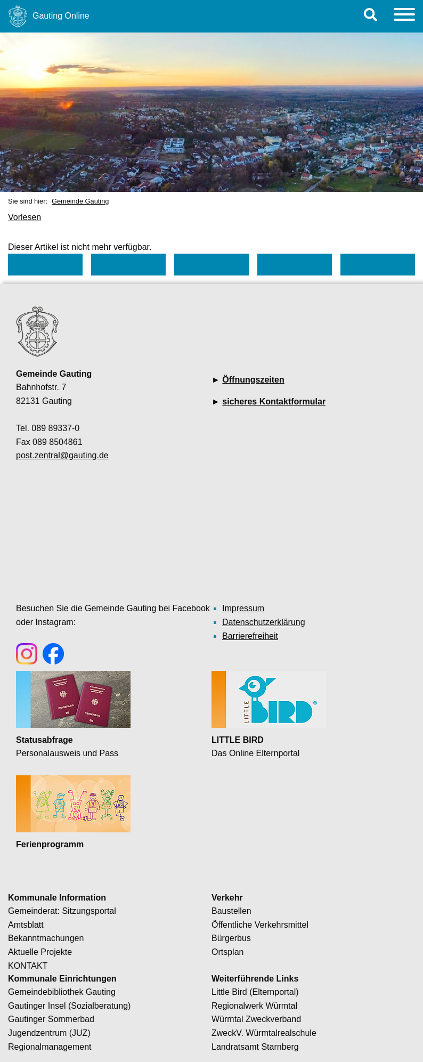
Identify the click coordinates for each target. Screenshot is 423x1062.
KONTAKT (27, 965)
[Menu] (404, 16)
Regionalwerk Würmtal (254, 1005)
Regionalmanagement (50, 1046)
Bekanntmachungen (46, 938)
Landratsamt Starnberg (255, 1046)
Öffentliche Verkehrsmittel (260, 924)
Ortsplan (227, 951)
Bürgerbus (231, 938)
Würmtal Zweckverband (256, 1019)
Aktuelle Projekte (40, 951)
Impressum (243, 608)
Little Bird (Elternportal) (255, 991)
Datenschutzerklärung (263, 622)
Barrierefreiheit (250, 636)
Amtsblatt (26, 924)
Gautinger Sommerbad (51, 1019)
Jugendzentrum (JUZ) (49, 1032)
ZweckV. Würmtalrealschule (264, 1032)
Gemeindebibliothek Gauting (62, 991)
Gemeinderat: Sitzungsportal (62, 910)
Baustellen (231, 910)
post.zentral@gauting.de (62, 455)
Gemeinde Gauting (80, 201)
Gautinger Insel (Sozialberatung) (69, 1005)
